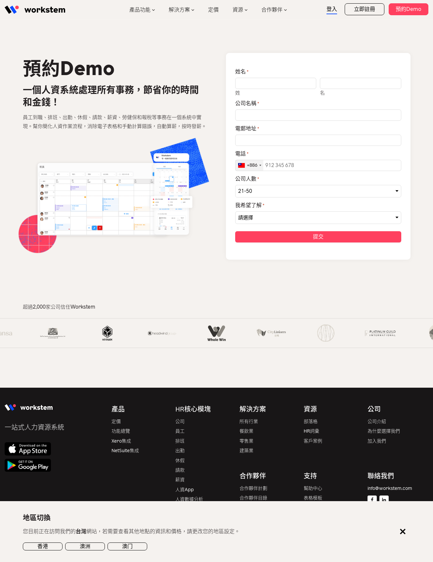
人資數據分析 (189, 500)
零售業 (246, 442)
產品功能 (140, 9)
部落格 (311, 422)
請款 (180, 471)
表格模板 (313, 499)
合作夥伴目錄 (253, 499)
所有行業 (248, 422)
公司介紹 (377, 422)
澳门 (127, 546)
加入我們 (377, 442)
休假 (180, 461)
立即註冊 (364, 9)
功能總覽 (120, 432)
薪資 (180, 480)
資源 (238, 9)
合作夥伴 (271, 9)
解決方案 (179, 9)
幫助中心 (313, 489)
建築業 (246, 451)
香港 (42, 546)
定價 (213, 9)
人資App (184, 490)
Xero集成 (121, 442)
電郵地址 (247, 128)
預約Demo (408, 9)
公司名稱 (247, 103)
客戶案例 (313, 442)
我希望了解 (249, 205)
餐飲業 (246, 432)
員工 (180, 432)
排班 (180, 442)
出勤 (180, 451)
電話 (241, 153)
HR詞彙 (311, 432)
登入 (331, 9)
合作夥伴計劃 (253, 489)
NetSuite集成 (125, 451)
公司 (180, 422)
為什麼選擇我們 (384, 432)
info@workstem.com (390, 489)
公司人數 (247, 179)
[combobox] (249, 165)
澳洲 (85, 546)
